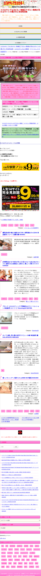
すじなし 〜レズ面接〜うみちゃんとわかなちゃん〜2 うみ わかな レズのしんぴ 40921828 (19, 510)
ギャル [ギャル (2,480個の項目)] (3, 553)
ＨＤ (32, 225)
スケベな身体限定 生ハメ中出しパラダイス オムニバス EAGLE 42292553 (17, 477)
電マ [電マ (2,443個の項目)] (26, 566)
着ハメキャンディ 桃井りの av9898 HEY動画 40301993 (20, 378)
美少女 (26, 411)
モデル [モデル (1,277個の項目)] (9, 556)
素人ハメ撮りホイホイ (32, 301)
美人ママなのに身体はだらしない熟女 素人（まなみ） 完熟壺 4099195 (17, 485)
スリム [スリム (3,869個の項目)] (16, 553)
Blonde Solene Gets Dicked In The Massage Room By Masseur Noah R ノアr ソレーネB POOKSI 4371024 (20, 468)
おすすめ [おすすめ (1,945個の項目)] (12, 546)
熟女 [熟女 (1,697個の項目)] (26, 563)
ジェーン (4, 254)
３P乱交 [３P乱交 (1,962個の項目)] (32, 566)
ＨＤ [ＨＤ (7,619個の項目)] (37, 566)
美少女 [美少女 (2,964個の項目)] (13, 566)
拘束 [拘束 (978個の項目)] (28, 559)
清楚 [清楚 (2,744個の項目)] (15, 563)
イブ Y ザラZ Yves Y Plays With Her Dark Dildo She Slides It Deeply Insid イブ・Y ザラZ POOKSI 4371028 (20, 463)
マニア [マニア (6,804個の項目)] (3, 556)
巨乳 (22, 225)
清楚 (15, 411)
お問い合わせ (3, 538)
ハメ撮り (4, 225)
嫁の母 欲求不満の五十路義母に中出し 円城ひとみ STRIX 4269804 (16, 460)
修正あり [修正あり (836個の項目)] (36, 556)
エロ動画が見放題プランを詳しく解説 (12, 219)
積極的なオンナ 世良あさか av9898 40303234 (11, 474)
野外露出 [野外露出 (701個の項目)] (20, 566)
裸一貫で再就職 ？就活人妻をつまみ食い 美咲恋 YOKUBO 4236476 (16, 472)
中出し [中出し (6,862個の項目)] (25, 556)
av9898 (36, 413)
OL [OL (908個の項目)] (2, 546)
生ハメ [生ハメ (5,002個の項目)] (31, 563)
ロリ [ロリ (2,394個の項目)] (20, 556)
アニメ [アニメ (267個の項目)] (22, 549)
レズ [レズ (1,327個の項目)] (15, 556)
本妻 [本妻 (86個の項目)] (10, 563)
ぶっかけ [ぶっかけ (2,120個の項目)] (4, 549)
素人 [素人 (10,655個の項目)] (8, 566)
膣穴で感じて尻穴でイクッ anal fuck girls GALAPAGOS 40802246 (16, 492)
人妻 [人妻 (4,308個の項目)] (31, 556)
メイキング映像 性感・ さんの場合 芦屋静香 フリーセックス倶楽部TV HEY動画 (20, 57)
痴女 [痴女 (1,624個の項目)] (36, 563)
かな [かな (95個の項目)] (31, 546)
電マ (36, 298)
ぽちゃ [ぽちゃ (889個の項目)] (10, 549)
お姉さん (4, 298)
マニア (10, 225)
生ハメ (20, 411)
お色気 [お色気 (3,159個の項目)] (26, 546)
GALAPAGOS (35, 373)
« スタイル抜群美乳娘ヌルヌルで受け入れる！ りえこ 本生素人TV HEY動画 (10, 419)
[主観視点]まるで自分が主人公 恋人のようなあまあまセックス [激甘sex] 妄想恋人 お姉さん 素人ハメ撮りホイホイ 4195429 (21, 263)
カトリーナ (4, 328)
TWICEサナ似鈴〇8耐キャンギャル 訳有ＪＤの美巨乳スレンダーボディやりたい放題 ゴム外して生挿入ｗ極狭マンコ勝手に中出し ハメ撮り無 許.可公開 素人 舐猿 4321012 (20, 488)
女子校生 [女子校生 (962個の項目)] (17, 559)
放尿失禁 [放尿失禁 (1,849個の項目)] (34, 559)
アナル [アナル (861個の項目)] (16, 549)
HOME (20, 26)
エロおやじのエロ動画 (20, 31)
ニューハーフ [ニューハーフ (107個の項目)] (24, 553)
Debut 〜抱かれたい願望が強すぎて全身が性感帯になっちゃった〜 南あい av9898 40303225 (19, 496)
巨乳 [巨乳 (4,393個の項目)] (23, 559)
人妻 (16, 225)
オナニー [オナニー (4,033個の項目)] (29, 549)
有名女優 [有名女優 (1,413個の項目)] (4, 563)
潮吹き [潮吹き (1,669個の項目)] (20, 563)
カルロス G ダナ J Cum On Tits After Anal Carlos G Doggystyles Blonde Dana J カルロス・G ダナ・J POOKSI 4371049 (20, 500)
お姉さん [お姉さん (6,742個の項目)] (19, 546)
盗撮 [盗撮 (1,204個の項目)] (3, 566)
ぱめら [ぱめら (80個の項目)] (37, 546)
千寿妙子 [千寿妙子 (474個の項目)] (4, 559)
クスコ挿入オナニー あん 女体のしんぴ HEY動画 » (30, 418)
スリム (10, 298)
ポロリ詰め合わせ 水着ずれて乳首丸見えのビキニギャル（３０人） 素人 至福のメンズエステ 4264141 (20, 505)
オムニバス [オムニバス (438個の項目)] (36, 549)
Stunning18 (35, 330)
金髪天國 (36, 257)
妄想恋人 (24, 298)
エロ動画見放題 (20, 37)
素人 (27, 225)
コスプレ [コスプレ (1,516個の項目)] (10, 553)
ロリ (3, 411)
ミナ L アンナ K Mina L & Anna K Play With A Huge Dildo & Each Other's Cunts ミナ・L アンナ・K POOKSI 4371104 (20, 456)
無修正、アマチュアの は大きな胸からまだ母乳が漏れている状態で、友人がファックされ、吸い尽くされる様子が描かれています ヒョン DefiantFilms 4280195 (20, 481)
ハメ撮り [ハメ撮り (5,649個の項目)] (32, 553)
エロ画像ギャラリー (20, 42)
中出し (8, 411)
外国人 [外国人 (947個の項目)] (10, 559)
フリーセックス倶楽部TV (31, 228)
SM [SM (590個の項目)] (7, 546)
